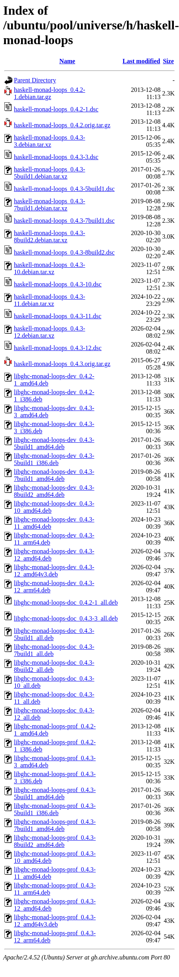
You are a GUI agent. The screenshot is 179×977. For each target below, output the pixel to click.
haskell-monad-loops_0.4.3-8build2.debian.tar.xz (49, 236)
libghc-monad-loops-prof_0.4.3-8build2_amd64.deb (55, 841)
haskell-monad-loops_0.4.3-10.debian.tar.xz (49, 268)
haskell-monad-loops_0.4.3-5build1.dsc (64, 188)
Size (168, 61)
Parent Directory (35, 80)
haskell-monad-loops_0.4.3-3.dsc (56, 157)
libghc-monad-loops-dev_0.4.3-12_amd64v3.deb (54, 571)
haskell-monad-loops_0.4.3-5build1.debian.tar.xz (49, 173)
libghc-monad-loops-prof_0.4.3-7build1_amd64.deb (55, 825)
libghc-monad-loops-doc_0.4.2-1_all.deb (66, 602)
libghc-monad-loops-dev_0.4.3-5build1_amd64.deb (54, 443)
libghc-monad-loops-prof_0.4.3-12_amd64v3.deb (55, 921)
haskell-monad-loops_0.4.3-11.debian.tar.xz (49, 300)
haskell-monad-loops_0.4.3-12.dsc (58, 347)
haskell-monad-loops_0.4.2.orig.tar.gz (62, 125)
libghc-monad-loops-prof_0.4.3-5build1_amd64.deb (55, 793)
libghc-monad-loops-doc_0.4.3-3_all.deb (66, 618)
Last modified (141, 61)
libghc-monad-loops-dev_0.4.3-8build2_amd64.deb (54, 491)
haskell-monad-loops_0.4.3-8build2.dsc (64, 252)
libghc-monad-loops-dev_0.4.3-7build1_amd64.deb (54, 475)
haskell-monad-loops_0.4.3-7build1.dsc (64, 220)
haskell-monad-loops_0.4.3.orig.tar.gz (62, 363)
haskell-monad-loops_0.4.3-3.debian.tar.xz (49, 141)
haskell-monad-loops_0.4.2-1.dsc (56, 109)
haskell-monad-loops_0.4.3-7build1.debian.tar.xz (49, 205)
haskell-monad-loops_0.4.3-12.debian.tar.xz (49, 332)
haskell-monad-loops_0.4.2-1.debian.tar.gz (49, 93)
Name (67, 61)
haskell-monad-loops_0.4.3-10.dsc (58, 284)
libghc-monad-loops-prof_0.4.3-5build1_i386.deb (55, 809)
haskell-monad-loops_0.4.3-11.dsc (57, 316)
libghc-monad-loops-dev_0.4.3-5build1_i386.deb (54, 459)
